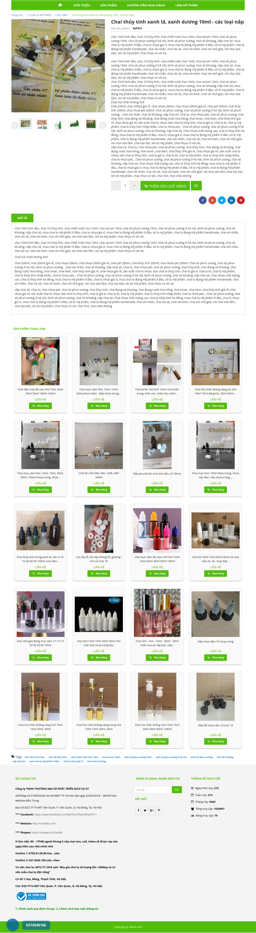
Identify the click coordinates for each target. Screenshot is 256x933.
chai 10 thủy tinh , (58, 757)
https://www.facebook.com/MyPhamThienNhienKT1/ (65, 814)
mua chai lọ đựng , (97, 761)
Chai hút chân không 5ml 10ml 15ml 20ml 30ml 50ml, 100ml (157, 727)
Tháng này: (203, 802)
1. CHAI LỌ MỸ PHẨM (39, 15)
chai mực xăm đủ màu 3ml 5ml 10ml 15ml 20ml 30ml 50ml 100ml (157, 559)
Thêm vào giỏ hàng (165, 186)
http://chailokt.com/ (44, 823)
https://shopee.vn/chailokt (47, 832)
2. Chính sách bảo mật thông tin (77, 909)
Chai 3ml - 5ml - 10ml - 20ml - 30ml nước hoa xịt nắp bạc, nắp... (157, 643)
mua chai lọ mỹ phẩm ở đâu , (44, 761)
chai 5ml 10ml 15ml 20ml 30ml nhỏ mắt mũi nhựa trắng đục (98, 643)
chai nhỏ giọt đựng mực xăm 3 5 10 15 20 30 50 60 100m (40, 643)
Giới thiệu (81, 5)
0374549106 (8, 915)
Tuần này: (202, 795)
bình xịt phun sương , (202, 757)
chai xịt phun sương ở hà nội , (171, 757)
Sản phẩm (108, 5)
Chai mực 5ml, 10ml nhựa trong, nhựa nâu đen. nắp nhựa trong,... (215, 475)
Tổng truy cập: (208, 809)
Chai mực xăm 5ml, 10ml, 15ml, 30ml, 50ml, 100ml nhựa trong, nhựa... (40, 475)
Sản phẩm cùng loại (29, 329)
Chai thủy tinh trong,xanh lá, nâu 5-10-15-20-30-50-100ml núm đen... (40, 559)
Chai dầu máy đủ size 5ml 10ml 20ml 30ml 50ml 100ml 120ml (40, 391)
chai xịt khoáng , (225, 757)
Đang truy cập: (204, 815)
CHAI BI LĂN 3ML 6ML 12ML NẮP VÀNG (99, 475)
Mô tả (22, 218)
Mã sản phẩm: (121, 28)
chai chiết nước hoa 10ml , (85, 757)
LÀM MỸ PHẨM (186, 5)
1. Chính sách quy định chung (34, 909)
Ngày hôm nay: (205, 788)
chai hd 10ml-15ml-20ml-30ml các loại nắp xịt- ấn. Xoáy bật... (215, 559)
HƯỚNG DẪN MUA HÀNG (146, 5)
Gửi (176, 790)
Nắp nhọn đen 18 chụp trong (215, 641)
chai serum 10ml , (111, 757)
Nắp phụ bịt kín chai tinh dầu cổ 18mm (157, 473)
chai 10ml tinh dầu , (35, 757)
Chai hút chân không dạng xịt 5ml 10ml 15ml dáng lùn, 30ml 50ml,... (215, 391)
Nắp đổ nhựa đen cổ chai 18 (215, 725)
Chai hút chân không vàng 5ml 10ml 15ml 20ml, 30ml (40, 727)
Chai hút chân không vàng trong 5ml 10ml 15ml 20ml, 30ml (98, 727)
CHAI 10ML (61, 15)
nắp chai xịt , (19, 761)
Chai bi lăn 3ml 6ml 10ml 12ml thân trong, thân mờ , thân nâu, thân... (157, 391)
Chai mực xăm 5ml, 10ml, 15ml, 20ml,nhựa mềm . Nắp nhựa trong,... (98, 391)
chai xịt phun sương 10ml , (138, 757)
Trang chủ (17, 15)
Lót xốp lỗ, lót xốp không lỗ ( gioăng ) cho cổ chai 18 (99, 559)
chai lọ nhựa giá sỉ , (73, 761)
